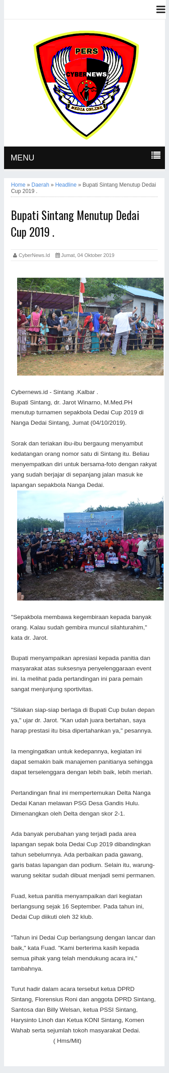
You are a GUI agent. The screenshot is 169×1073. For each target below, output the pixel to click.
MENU (22, 157)
